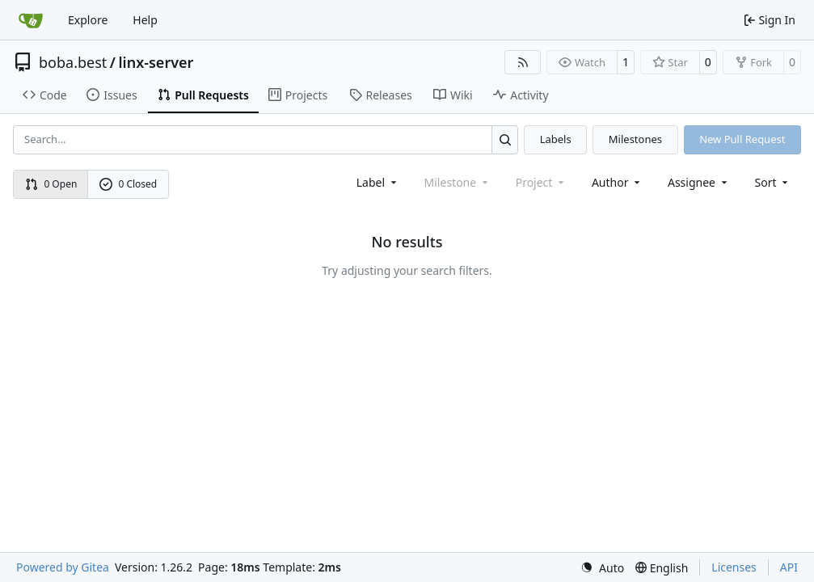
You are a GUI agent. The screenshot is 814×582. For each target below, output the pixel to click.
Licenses (734, 567)
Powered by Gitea (62, 567)
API (789, 567)
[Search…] (504, 139)
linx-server (155, 62)
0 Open (51, 184)
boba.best (73, 62)
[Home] (30, 20)
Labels (555, 139)
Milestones (635, 139)
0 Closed (128, 184)
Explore (88, 19)
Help (145, 19)
